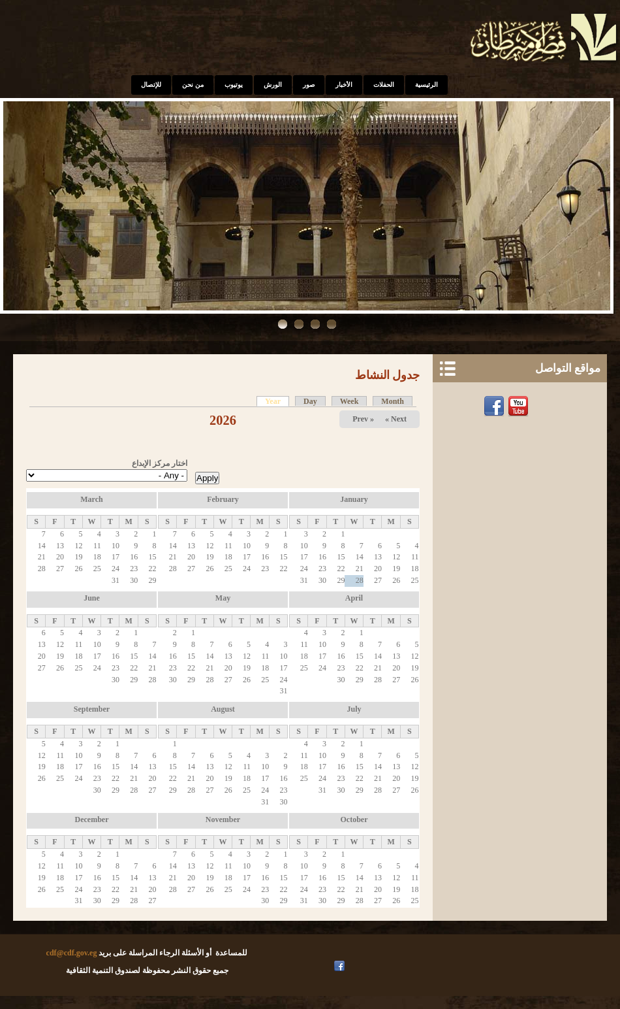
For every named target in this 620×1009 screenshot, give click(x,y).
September (92, 709)
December (92, 819)
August (223, 709)
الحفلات (383, 84)
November (223, 819)
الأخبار (343, 84)
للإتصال (151, 84)
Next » (396, 418)
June (92, 598)
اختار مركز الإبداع (159, 463)
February (223, 499)
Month (392, 401)
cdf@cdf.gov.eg (71, 952)
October (354, 819)
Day (310, 401)
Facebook (496, 406)
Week (349, 401)
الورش (273, 84)
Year (268, 401)
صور (309, 84)
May (222, 598)
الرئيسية (426, 84)
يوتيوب (234, 84)
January (354, 499)
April (354, 598)
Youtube (520, 406)
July (354, 709)
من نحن (193, 84)
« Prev (363, 418)
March (91, 499)
